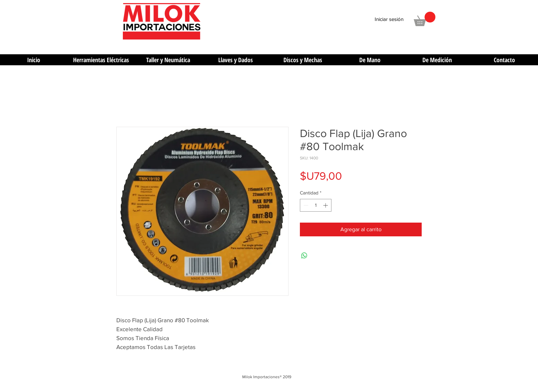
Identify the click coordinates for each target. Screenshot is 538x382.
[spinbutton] (315, 205)
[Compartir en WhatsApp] (304, 255)
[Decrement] (305, 205)
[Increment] (326, 205)
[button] (424, 19)
